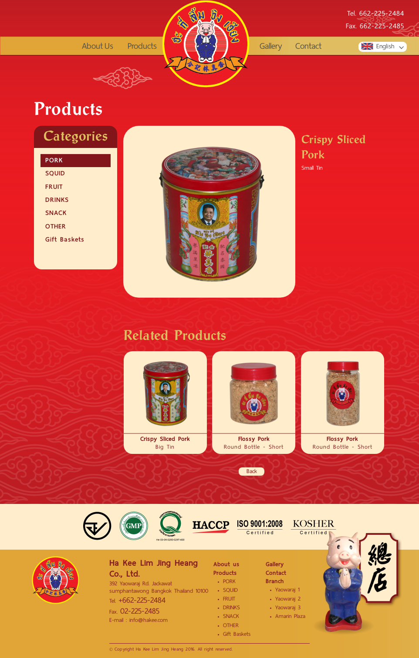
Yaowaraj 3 (288, 607)
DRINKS (57, 199)
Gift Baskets (64, 239)
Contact (308, 46)
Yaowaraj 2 (288, 598)
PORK (54, 160)
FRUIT (54, 186)
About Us (97, 46)
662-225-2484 (381, 14)
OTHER (55, 226)
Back (252, 471)
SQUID (55, 173)
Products (142, 46)
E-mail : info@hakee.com (138, 620)
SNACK (56, 212)
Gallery (271, 46)
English (377, 47)
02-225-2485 (139, 611)
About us (226, 564)
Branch (275, 581)
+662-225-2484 (142, 600)
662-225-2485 (382, 26)
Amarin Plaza (290, 616)
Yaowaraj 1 (287, 589)
